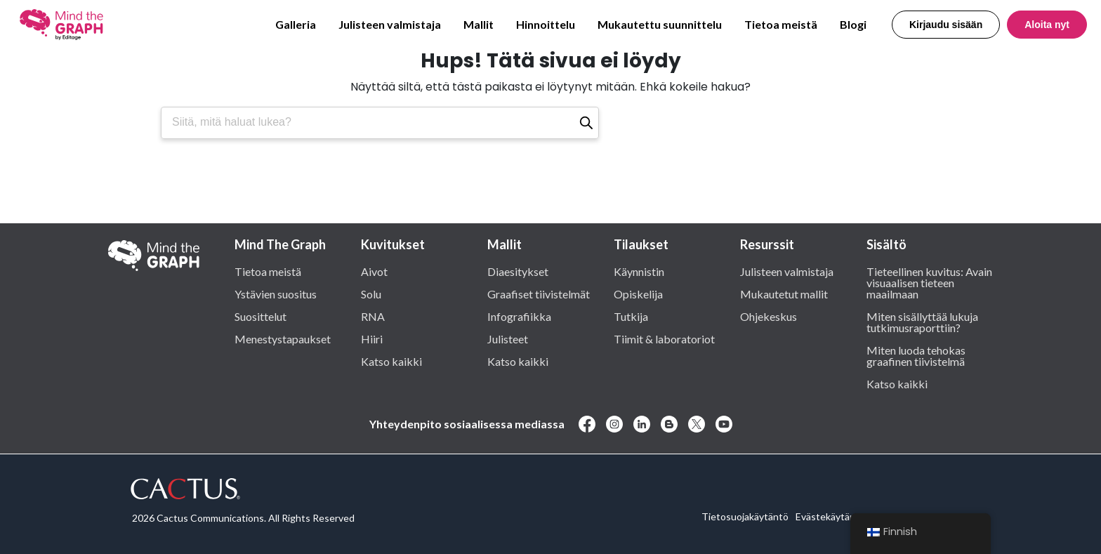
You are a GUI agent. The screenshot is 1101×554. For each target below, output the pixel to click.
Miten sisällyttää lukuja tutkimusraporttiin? (922, 322)
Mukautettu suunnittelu (660, 24)
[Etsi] (586, 122)
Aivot (374, 271)
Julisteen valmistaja (389, 24)
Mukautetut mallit (784, 293)
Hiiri (372, 338)
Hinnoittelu (545, 24)
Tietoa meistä (780, 24)
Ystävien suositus (276, 293)
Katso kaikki (391, 361)
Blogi (853, 24)
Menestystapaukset (283, 338)
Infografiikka (519, 316)
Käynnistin (639, 271)
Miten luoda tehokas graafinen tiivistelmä (915, 355)
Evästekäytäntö (830, 516)
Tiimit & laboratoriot (664, 338)
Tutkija (631, 316)
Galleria (295, 24)
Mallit (478, 24)
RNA (373, 316)
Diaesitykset (517, 271)
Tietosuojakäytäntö (745, 516)
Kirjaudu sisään (945, 24)
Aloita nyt (1046, 24)
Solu (371, 293)
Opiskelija (638, 293)
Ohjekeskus (768, 316)
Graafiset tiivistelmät (538, 293)
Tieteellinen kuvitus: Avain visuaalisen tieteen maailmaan (929, 282)
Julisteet (507, 338)
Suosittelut (260, 316)
